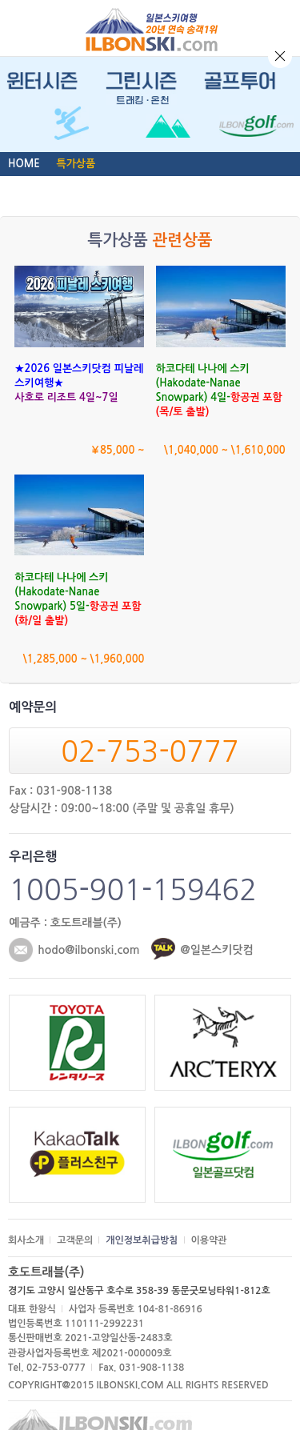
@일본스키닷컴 (216, 949)
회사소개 (26, 1240)
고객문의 (75, 1240)
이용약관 (209, 1240)
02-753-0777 (149, 751)
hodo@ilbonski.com (88, 949)
